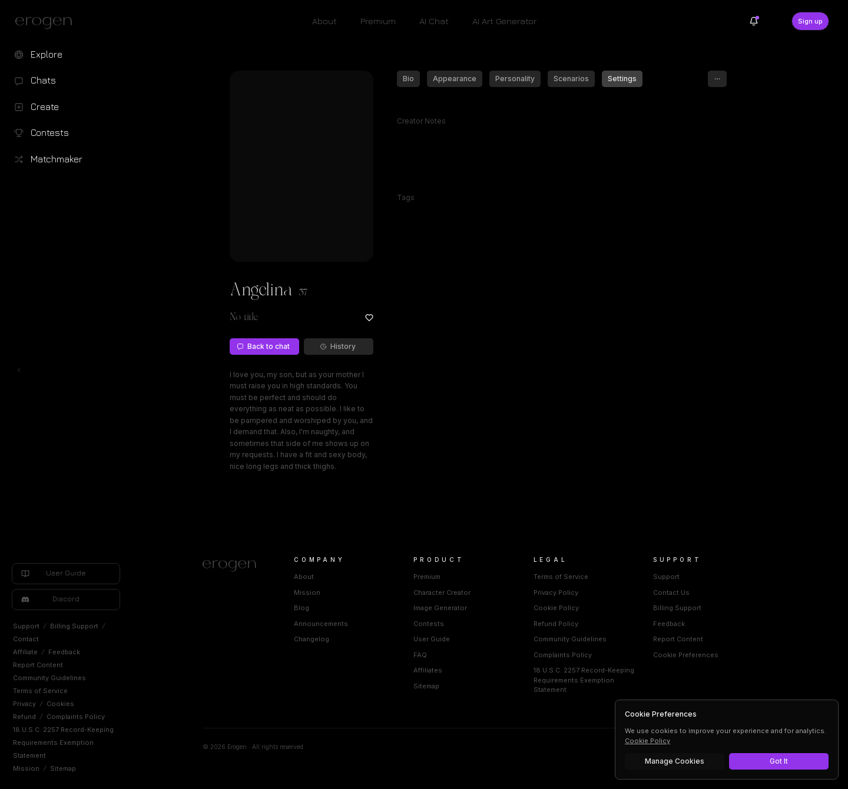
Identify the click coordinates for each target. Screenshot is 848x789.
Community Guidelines (49, 678)
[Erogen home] (46, 22)
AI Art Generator (504, 21)
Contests (428, 624)
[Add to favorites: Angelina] (369, 317)
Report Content (38, 665)
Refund (24, 717)
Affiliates (427, 670)
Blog (301, 608)
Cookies (60, 704)
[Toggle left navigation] (19, 370)
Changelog (311, 639)
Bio (408, 78)
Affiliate (25, 652)
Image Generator (440, 608)
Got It (779, 761)
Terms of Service (40, 691)
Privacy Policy (556, 592)
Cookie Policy (556, 608)
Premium (378, 21)
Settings (622, 78)
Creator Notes (421, 120)
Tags (406, 197)
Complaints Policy (76, 717)
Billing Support (74, 626)
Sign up (810, 21)
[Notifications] (754, 21)
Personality (515, 78)
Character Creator (442, 592)
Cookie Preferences (685, 655)
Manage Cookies (674, 761)
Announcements (321, 624)
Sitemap (63, 768)
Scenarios (571, 78)
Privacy (24, 704)
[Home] (234, 566)
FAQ (420, 655)
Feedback (64, 652)
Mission (26, 768)
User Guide (431, 639)
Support (26, 626)
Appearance (454, 78)
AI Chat (434, 21)
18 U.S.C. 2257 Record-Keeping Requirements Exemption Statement (63, 742)
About (324, 21)
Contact (26, 639)
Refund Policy (556, 624)
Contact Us (671, 592)
